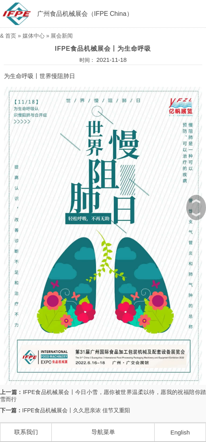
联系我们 (26, 432)
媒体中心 (34, 36)
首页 (10, 36)
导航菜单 (103, 432)
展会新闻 (62, 36)
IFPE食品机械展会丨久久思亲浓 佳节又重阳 (76, 410)
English (180, 432)
